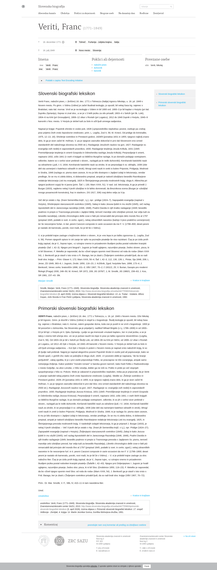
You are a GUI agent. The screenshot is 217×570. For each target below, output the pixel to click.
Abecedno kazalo (47, 13)
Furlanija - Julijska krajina (100, 42)
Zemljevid (158, 13)
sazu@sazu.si (104, 551)
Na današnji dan (127, 13)
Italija (116, 42)
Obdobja (65, 13)
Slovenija (97, 50)
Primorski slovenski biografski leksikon (172, 104)
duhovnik (98, 68)
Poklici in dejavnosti (84, 13)
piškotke (94, 566)
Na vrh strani (190, 536)
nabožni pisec (100, 65)
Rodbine (144, 13)
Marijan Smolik (45, 280)
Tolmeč (82, 42)
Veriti (48, 65)
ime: (41, 69)
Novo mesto (84, 50)
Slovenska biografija (51, 6)
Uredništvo (43, 496)
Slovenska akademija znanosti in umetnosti (113, 536)
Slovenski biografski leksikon (171, 94)
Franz (55, 69)
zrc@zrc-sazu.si (148, 551)
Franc (55, 65)
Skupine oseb (107, 13)
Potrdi (146, 566)
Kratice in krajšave (141, 280)
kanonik (97, 71)
